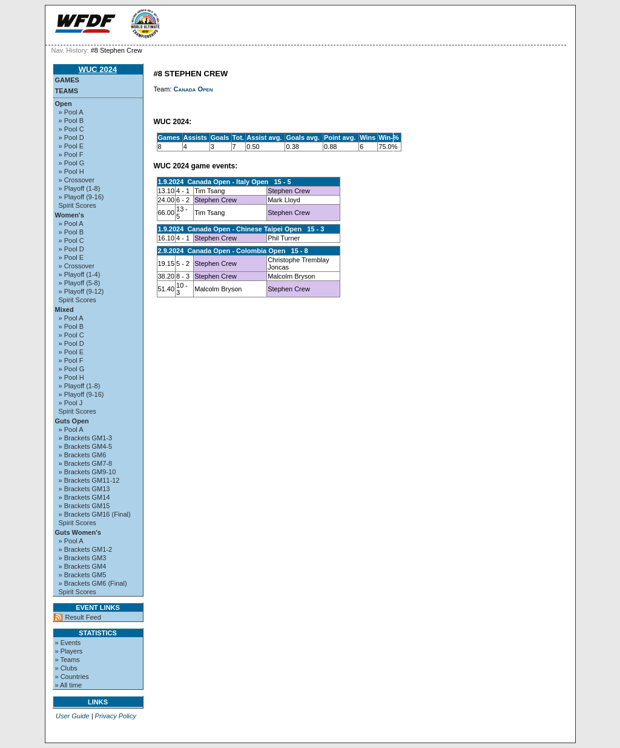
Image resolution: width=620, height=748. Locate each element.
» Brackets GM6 (83, 454)
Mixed (64, 309)
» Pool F (71, 154)
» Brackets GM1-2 (86, 549)
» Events (68, 642)
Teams (67, 90)
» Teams (67, 659)
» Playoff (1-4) (80, 274)
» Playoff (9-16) (81, 196)
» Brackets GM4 (83, 566)
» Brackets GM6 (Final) (93, 583)
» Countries (72, 676)
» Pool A (71, 112)
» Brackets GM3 (83, 557)
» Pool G (72, 163)
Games (67, 80)
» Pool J (71, 402)
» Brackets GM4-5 (86, 446)
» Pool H (71, 171)
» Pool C (71, 129)
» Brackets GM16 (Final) (95, 514)
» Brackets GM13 (84, 488)
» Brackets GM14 (84, 497)
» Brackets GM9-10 (87, 471)
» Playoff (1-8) (80, 188)
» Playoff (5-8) (80, 282)
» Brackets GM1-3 (86, 438)
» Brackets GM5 (83, 574)
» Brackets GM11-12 (89, 480)
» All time (68, 685)
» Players (69, 651)
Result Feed (83, 617)
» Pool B (71, 120)
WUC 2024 (98, 69)
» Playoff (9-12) (81, 291)
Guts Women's (78, 532)
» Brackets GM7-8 (86, 463)
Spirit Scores (77, 205)
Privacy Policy (115, 716)
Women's (69, 215)
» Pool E (71, 146)
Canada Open (193, 89)
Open (63, 103)
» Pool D (71, 137)
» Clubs (66, 668)
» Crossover (76, 180)
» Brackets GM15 (84, 505)
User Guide (73, 716)
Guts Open (72, 421)
